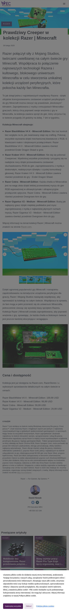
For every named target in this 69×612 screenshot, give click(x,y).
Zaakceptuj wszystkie (13, 606)
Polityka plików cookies (45, 606)
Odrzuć (29, 606)
